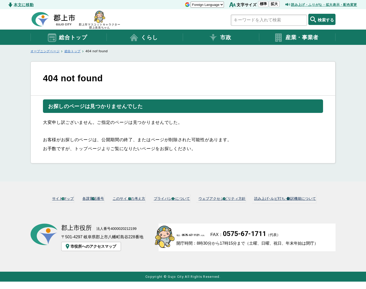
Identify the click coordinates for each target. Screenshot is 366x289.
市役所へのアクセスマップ (91, 254)
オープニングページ (46, 51)
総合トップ (67, 38)
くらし (143, 38)
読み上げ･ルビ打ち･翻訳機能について (185, 206)
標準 (251, 4)
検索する (322, 19)
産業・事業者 (296, 38)
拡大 (262, 4)
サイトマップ (78, 198)
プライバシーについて (214, 198)
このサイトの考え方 (161, 198)
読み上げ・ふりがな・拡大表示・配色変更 (319, 5)
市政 (219, 38)
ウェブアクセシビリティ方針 (277, 198)
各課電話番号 (116, 198)
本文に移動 (24, 5)
